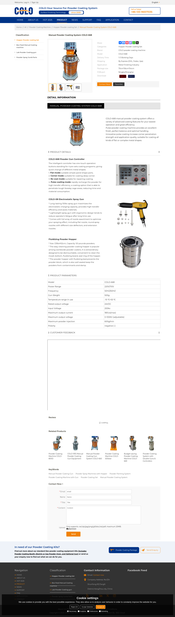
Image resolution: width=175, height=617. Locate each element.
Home (20, 20)
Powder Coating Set (89, 477)
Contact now (98, 575)
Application (112, 20)
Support (87, 20)
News (75, 20)
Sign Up (35, 2)
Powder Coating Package (126, 550)
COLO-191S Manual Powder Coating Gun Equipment (75, 456)
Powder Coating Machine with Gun (63, 477)
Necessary (71, 611)
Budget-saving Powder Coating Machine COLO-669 (131, 457)
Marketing (103, 611)
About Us (33, 20)
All (25, 27)
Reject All (74, 607)
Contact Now (104, 84)
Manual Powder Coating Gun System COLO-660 (94, 456)
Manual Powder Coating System (113, 477)
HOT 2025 (47, 20)
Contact (128, 20)
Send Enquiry (152, 550)
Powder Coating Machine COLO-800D (55, 456)
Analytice (82, 611)
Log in (26, 2)
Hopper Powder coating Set (65, 27)
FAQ (99, 20)
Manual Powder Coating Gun (61, 474)
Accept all (100, 607)
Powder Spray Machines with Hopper (91, 474)
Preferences (92, 611)
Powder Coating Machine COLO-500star (112, 456)
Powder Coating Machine (40, 27)
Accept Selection (87, 607)
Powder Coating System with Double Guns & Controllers (150, 457)
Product (62, 20)
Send (73, 534)
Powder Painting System (120, 474)
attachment (71, 529)
